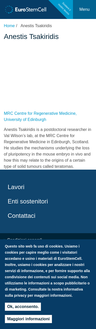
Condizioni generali (24, 240)
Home (9, 26)
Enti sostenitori (28, 201)
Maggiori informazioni (28, 321)
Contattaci (21, 215)
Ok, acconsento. (23, 309)
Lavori (16, 186)
